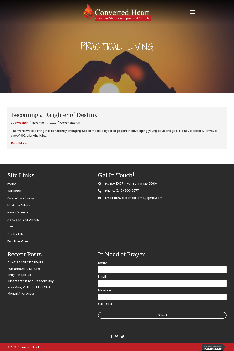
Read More (19, 143)
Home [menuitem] (11, 183)
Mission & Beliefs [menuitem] (18, 205)
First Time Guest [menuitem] (18, 241)
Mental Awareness (20, 293)
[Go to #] (162, 183)
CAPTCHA (105, 304)
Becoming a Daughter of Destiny (54, 114)
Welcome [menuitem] (14, 191)
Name (102, 263)
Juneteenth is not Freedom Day (30, 281)
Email (102, 276)
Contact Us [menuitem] (15, 234)
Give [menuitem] (10, 227)
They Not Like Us (19, 275)
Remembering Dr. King (23, 269)
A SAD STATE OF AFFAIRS (25, 262)
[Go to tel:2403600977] (162, 190)
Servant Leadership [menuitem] (20, 198)
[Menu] (192, 12)
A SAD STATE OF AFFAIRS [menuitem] (23, 220)
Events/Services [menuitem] (18, 212)
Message (104, 290)
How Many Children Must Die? (28, 287)
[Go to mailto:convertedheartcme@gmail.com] (162, 197)
